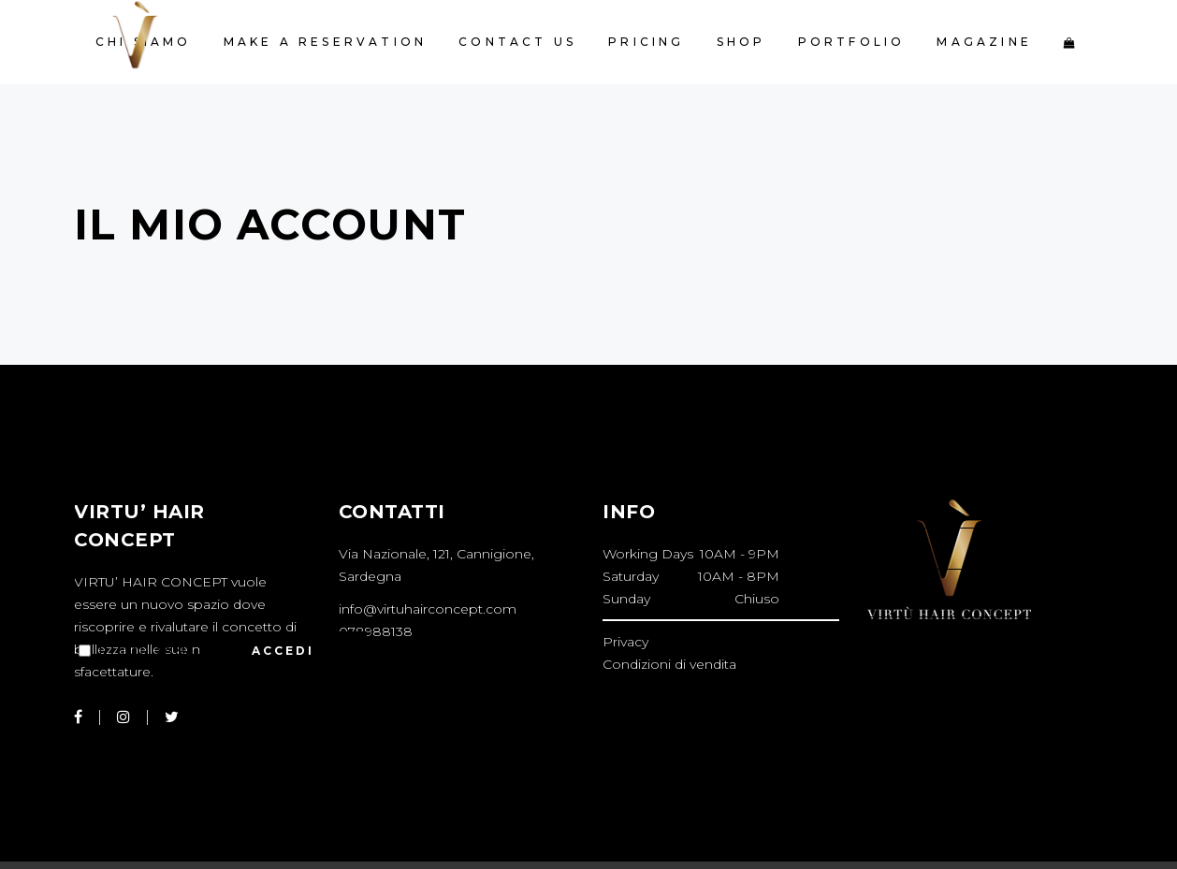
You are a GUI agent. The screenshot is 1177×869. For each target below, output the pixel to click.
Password (124, 556)
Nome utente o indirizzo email (215, 467)
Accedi (277, 651)
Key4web (441, 840)
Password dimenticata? (151, 697)
